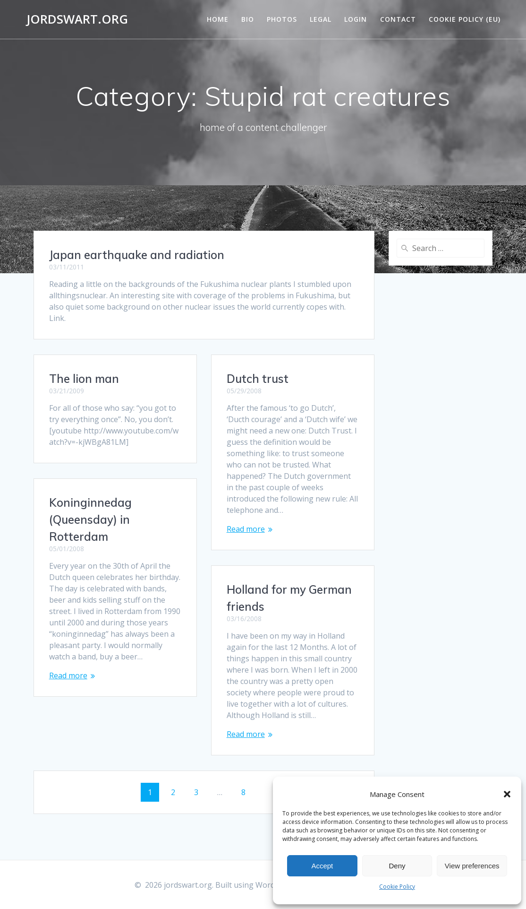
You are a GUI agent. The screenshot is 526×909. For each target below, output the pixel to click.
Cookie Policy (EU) (465, 19)
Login (355, 19)
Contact (398, 19)
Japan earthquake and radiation (136, 255)
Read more (246, 529)
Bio (247, 19)
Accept (322, 866)
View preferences (472, 866)
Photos (282, 19)
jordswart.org (77, 19)
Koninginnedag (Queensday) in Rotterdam (90, 519)
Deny (397, 866)
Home (218, 19)
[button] (507, 794)
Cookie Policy (397, 887)
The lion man (84, 379)
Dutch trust (257, 379)
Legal (320, 19)
